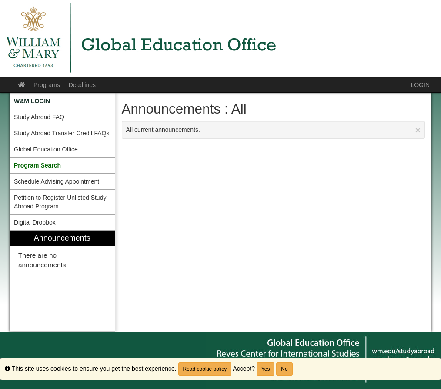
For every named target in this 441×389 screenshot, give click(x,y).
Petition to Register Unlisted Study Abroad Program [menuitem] (60, 202)
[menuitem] (62, 101)
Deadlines (82, 84)
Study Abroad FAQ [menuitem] (39, 117)
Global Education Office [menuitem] (46, 149)
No (284, 369)
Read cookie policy (205, 369)
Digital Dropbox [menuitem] (35, 222)
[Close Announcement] (418, 129)
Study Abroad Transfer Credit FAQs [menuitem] (61, 133)
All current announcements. (273, 130)
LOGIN (420, 84)
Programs (46, 84)
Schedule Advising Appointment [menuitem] (56, 181)
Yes (265, 369)
